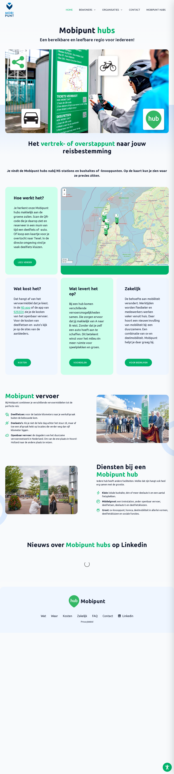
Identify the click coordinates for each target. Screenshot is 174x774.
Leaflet (150, 265)
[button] (116, 219)
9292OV (19, 311)
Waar (54, 605)
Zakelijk (82, 605)
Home (69, 9)
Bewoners (89, 10)
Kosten (22, 362)
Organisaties (114, 10)
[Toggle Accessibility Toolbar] (167, 767)
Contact (134, 9)
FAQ (95, 605)
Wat (43, 605)
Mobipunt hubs (156, 9)
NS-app (25, 307)
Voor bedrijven (138, 362)
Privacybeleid (87, 611)
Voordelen (80, 362)
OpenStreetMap (162, 265)
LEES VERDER (25, 262)
